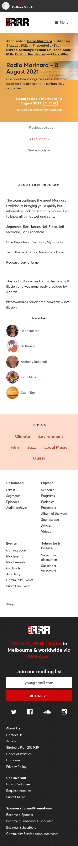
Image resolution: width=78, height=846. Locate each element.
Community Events (19, 580)
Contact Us (14, 735)
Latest (10, 490)
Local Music (55, 447)
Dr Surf (21, 54)
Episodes (12, 502)
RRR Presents (15, 562)
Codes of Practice (19, 754)
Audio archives (16, 508)
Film (15, 447)
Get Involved (16, 778)
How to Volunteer (18, 784)
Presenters (48, 508)
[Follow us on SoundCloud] (47, 712)
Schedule (47, 490)
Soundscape (50, 519)
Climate (22, 436)
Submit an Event (18, 586)
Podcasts (47, 502)
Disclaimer (13, 760)
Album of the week (54, 513)
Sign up (39, 696)
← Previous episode (39, 127)
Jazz (31, 447)
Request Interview (18, 791)
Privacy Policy (16, 767)
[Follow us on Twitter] (14, 712)
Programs (48, 496)
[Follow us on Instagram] (64, 712)
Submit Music (15, 797)
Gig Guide (13, 568)
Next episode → (39, 150)
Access (11, 741)
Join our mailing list (39, 671)
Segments (13, 496)
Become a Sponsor (19, 815)
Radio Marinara (39, 41)
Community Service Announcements (32, 834)
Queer (39, 458)
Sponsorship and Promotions (29, 808)
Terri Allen (60, 54)
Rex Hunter (37, 54)
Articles (46, 525)
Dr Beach (54, 50)
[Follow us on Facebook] (30, 712)
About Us (13, 728)
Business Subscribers (21, 827)
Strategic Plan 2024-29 (22, 747)
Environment (50, 436)
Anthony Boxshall (32, 50)
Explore (47, 483)
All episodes (39, 139)
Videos (46, 531)
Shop (10, 604)
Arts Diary (13, 574)
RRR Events (14, 556)
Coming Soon (16, 550)
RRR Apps (39, 656)
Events (11, 543)
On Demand (15, 483)
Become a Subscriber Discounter (29, 821)
